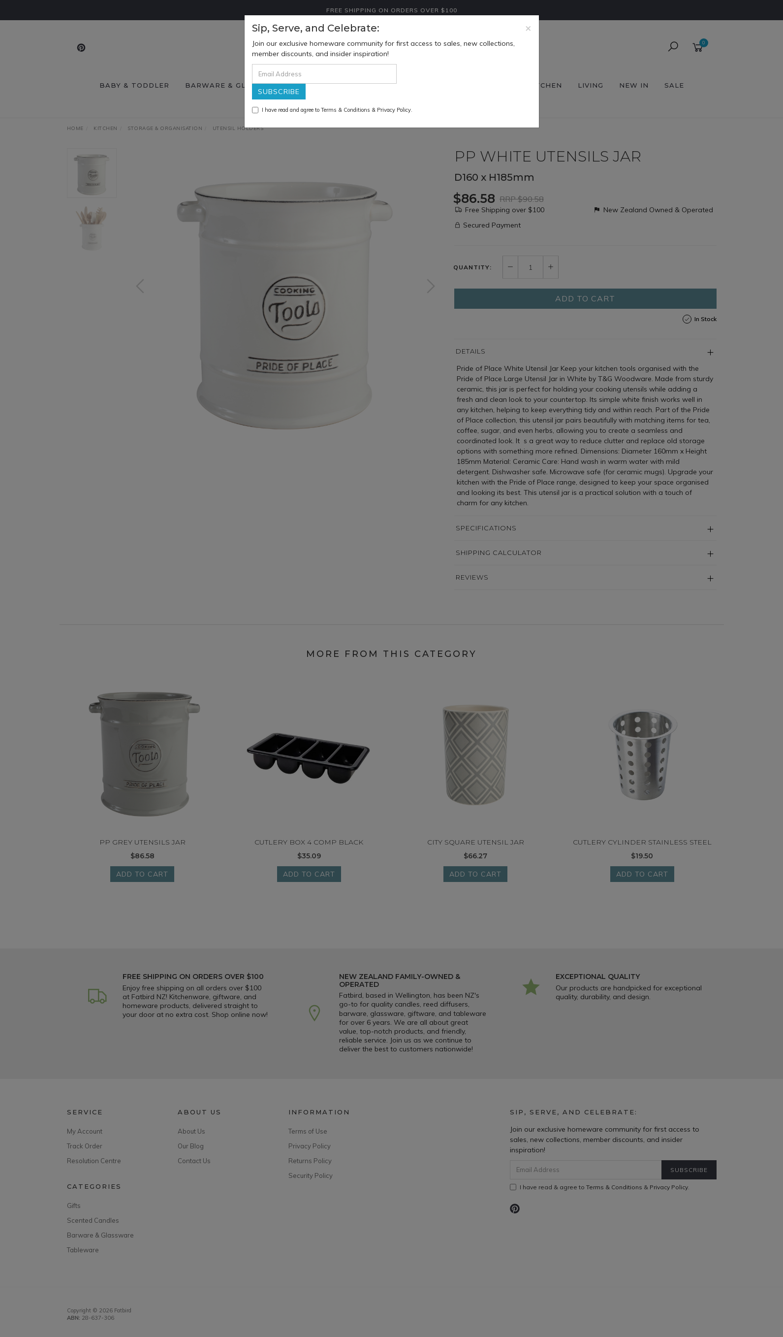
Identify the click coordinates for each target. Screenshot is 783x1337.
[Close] (528, 28)
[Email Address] (324, 74)
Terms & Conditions (345, 109)
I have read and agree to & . (332, 109)
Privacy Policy (394, 109)
